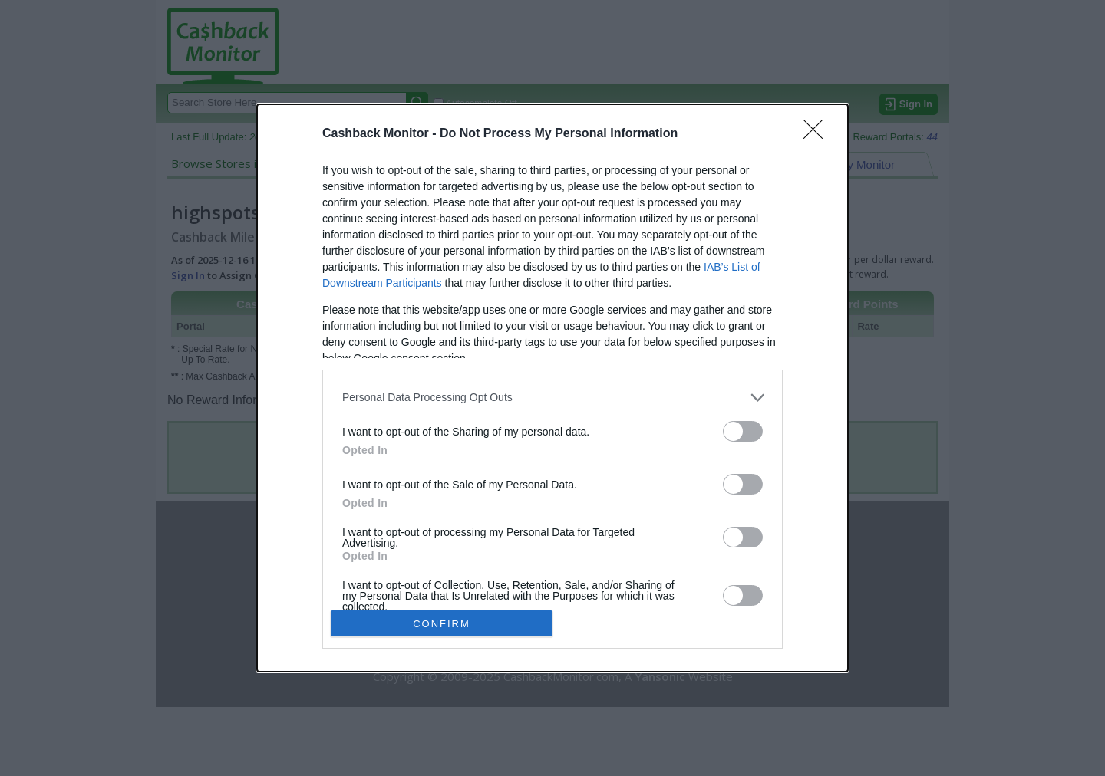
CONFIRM (441, 624)
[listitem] (552, 398)
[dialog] (552, 388)
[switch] (743, 431)
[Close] (818, 134)
